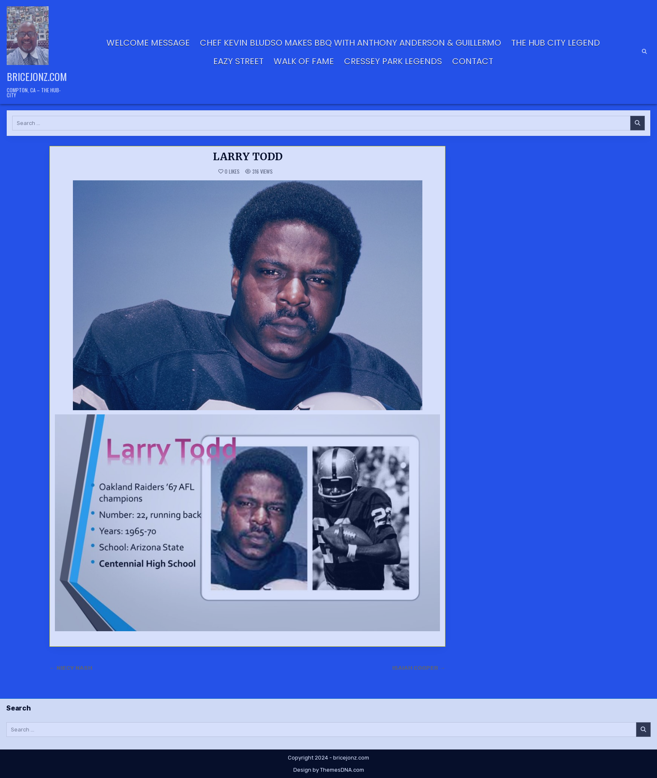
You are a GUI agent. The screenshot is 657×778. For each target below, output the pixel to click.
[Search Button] (644, 51)
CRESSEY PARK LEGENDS (393, 61)
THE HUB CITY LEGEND (555, 43)
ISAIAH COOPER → (418, 667)
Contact (472, 61)
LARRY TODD (247, 156)
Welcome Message (148, 43)
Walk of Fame (304, 61)
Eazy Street (238, 61)
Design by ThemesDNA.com (328, 770)
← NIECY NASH (70, 667)
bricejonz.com (37, 76)
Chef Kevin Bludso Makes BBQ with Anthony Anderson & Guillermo (350, 43)
